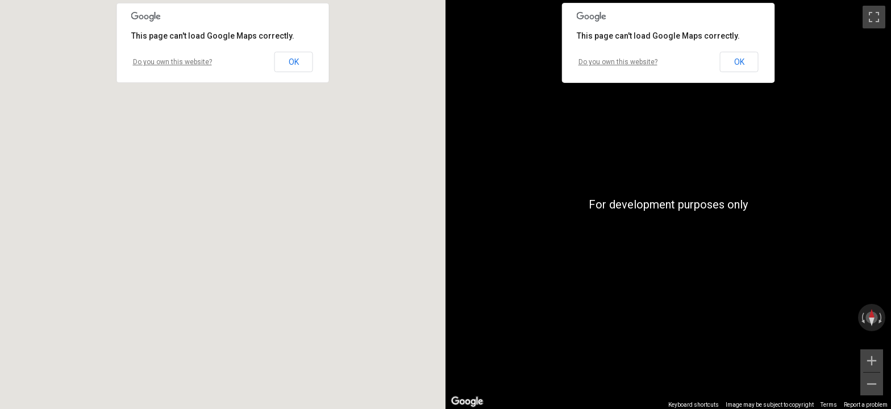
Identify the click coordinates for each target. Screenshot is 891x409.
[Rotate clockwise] (881, 317)
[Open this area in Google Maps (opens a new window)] (467, 401)
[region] (668, 204)
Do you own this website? (172, 62)
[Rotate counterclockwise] (862, 317)
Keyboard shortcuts (693, 405)
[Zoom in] (871, 360)
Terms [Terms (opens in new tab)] (829, 405)
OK (294, 61)
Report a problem (866, 405)
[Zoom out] (871, 384)
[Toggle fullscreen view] (874, 17)
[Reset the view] (871, 317)
